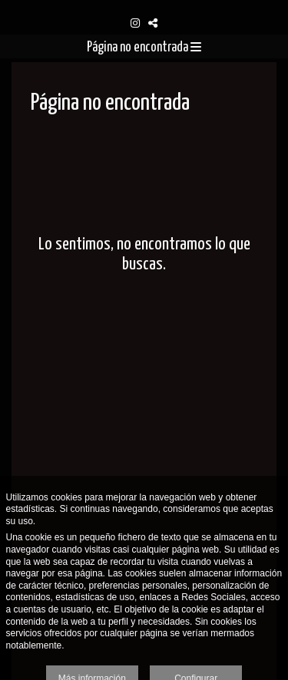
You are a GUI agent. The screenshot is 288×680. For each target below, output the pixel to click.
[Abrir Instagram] (135, 23)
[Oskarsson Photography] (144, 6)
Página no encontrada (144, 47)
